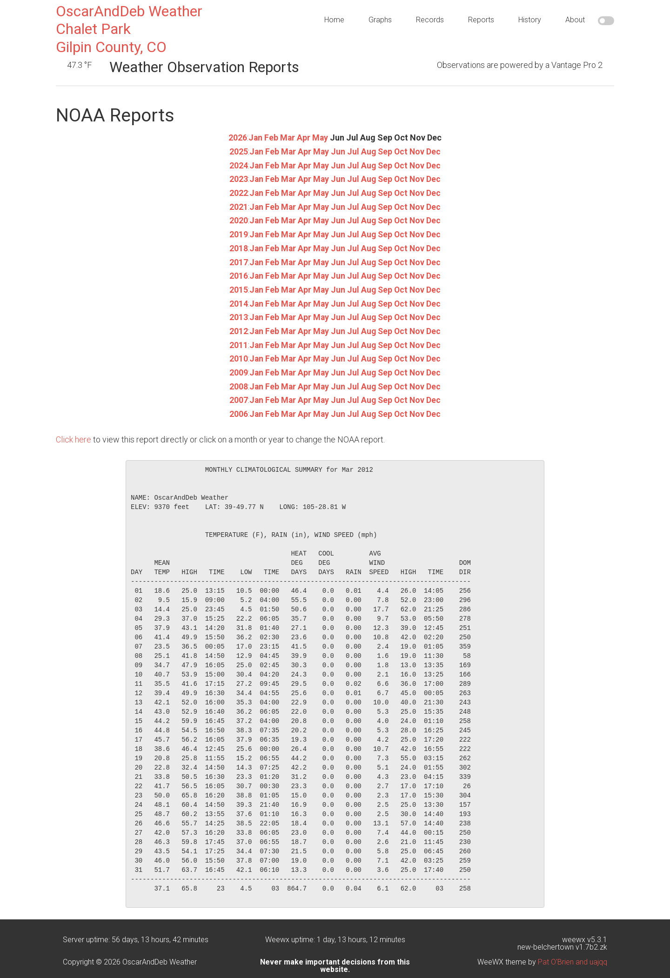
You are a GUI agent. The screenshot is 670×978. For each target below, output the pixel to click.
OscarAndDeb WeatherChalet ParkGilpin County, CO (129, 29)
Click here (73, 435)
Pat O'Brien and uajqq (572, 957)
